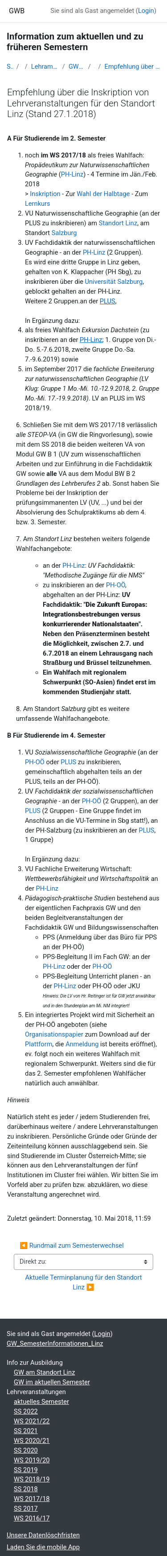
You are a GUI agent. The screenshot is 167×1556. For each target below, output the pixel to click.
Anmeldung (82, 1044)
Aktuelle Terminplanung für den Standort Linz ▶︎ (84, 1282)
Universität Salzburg (114, 282)
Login (146, 11)
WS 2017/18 (32, 1499)
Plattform (38, 1044)
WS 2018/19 (32, 1479)
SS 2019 (26, 1470)
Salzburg (64, 233)
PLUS (69, 762)
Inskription (46, 194)
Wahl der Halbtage (103, 194)
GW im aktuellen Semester (52, 1382)
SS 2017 (26, 1509)
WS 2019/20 (32, 1460)
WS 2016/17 (32, 1518)
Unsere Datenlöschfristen (43, 1535)
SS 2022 (26, 1411)
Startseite (10, 67)
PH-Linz (72, 174)
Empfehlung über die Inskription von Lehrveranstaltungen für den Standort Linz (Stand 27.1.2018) (132, 67)
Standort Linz (118, 223)
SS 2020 (26, 1450)
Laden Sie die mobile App (43, 1547)
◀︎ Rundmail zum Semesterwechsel (72, 1246)
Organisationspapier (55, 1034)
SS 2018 (26, 1489)
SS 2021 (26, 1431)
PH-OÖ (115, 585)
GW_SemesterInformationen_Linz (77, 67)
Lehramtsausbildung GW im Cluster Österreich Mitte (45, 67)
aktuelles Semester (41, 1402)
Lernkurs (37, 204)
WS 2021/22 (32, 1421)
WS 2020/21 (32, 1441)
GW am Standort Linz (44, 1372)
